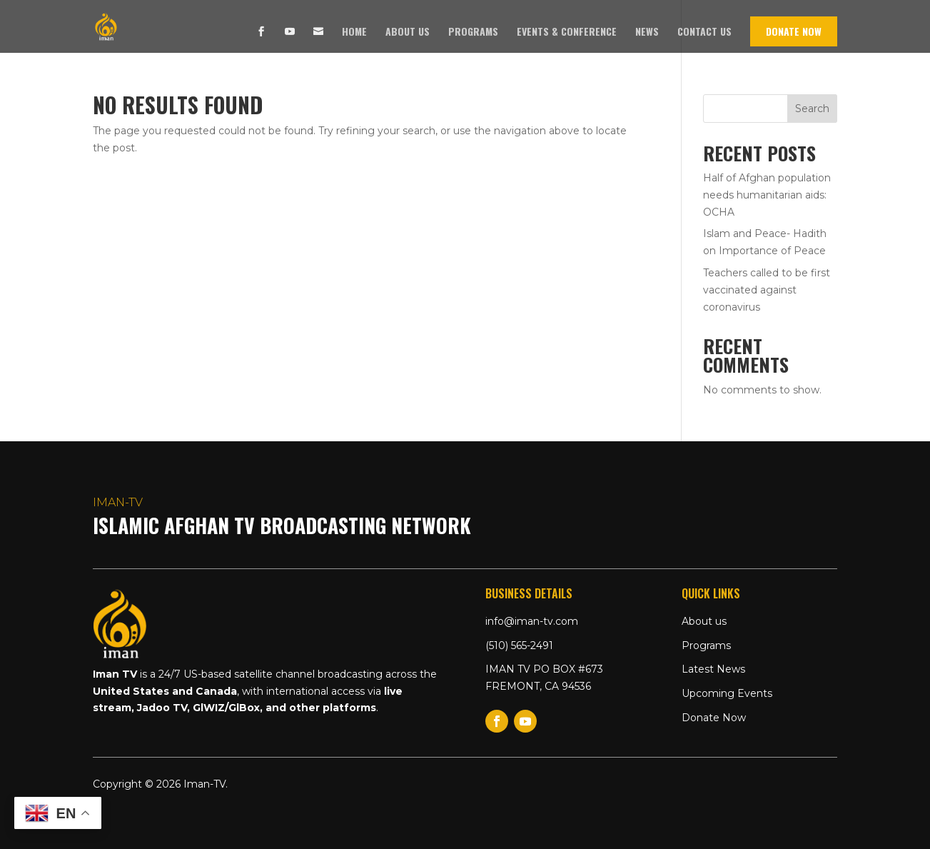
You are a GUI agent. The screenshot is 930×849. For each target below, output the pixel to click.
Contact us (704, 32)
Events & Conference (567, 32)
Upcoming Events (727, 693)
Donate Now (794, 31)
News (647, 32)
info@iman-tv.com (531, 621)
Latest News (713, 669)
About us (407, 32)
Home (354, 32)
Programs (473, 32)
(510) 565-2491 (519, 645)
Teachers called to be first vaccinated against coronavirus (766, 289)
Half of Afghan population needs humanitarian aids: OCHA (767, 194)
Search (812, 108)
